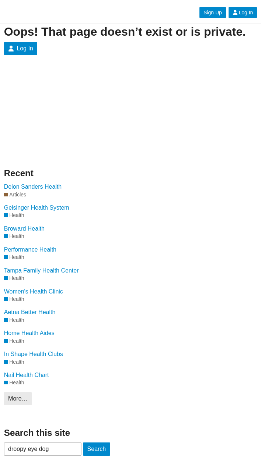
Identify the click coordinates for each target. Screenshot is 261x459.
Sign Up (212, 12)
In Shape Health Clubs (33, 354)
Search (96, 449)
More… (17, 398)
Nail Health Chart (26, 375)
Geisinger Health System (36, 207)
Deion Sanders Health (33, 187)
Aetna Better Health (30, 312)
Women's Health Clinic (33, 291)
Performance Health (30, 249)
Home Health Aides (29, 333)
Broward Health (24, 228)
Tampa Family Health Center (41, 270)
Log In (243, 12)
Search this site (37, 433)
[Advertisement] (63, 117)
